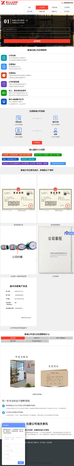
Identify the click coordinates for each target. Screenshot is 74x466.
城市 (40, 463)
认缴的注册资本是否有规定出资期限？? (20, 75)
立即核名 (37, 142)
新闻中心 (54, 11)
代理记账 (54, 7)
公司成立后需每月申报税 (14, 412)
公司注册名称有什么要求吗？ (17, 58)
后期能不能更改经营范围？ (17, 86)
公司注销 (29, 11)
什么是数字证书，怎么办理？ (17, 104)
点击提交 (37, 41)
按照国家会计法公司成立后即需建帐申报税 (20, 405)
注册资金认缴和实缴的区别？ (17, 77)
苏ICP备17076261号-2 (32, 463)
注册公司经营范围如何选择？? (18, 84)
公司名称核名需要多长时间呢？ (18, 60)
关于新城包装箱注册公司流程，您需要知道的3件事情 (31, 430)
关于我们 (67, 11)
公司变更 (67, 7)
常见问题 (49, 442)
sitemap (44, 463)
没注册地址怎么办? (14, 66)
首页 (29, 7)
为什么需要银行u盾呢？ (16, 101)
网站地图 (48, 463)
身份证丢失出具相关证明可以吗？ (19, 95)
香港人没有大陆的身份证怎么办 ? (19, 93)
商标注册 (42, 11)
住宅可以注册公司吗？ (15, 69)
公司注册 (42, 7)
